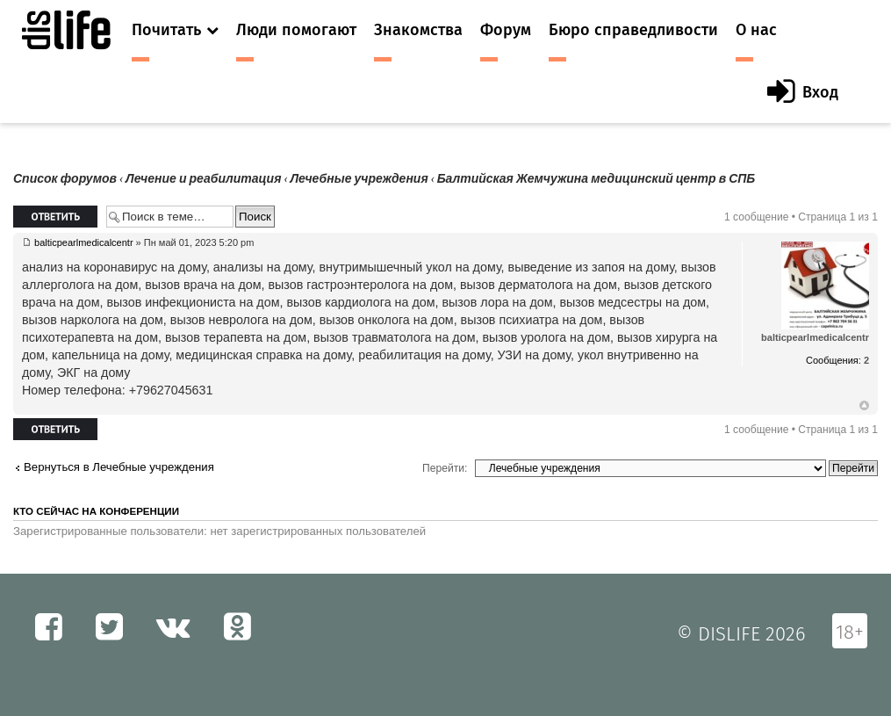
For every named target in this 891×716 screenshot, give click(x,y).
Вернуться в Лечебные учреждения (119, 467)
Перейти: (444, 468)
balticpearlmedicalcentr (83, 242)
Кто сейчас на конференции (96, 511)
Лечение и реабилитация (203, 178)
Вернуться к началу (864, 405)
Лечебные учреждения (359, 178)
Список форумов (65, 178)
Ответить (55, 217)
